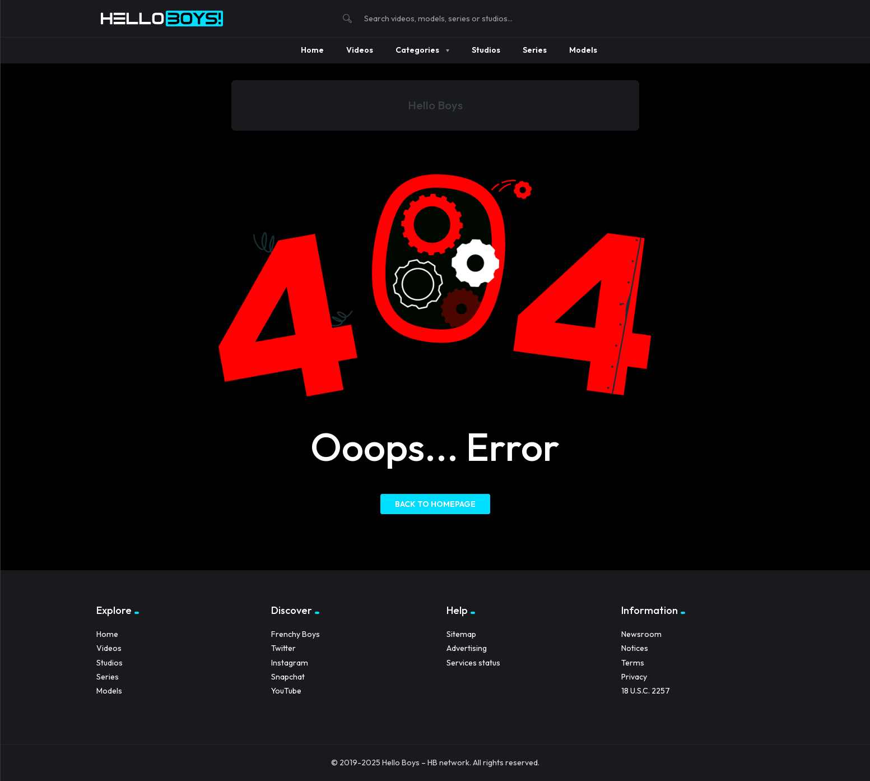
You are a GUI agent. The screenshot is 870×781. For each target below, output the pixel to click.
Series (107, 677)
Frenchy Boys (295, 634)
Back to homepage (435, 504)
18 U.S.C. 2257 (645, 691)
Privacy (634, 677)
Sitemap (461, 634)
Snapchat (288, 677)
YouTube (286, 691)
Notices (634, 648)
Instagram (289, 663)
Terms (632, 663)
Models (109, 691)
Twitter (283, 648)
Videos (109, 648)
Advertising (466, 648)
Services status (473, 663)
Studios (109, 663)
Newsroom (641, 634)
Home (107, 634)
